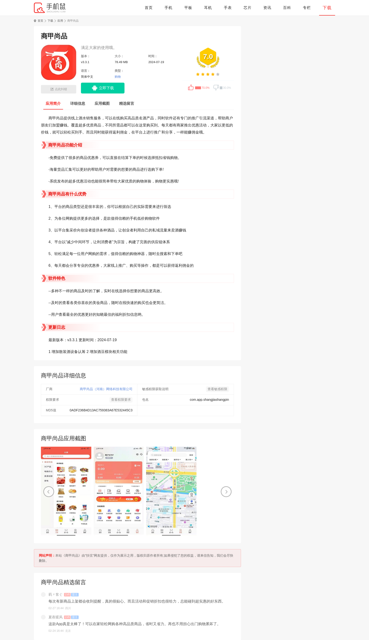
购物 (118, 76)
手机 (168, 8)
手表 (228, 8)
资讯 (267, 8)
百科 (287, 8)
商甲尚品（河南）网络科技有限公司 (106, 389)
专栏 (307, 8)
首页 (149, 8)
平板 (188, 8)
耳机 (208, 8)
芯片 (248, 8)
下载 (327, 7)
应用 (60, 20)
